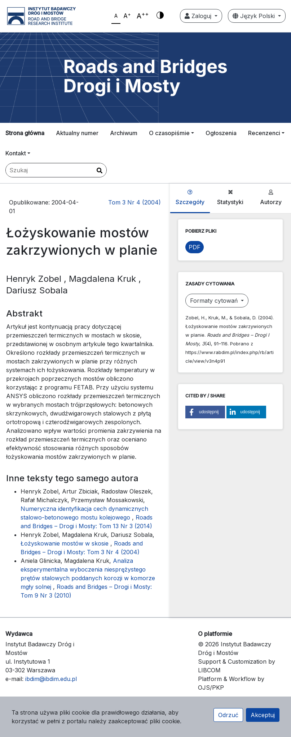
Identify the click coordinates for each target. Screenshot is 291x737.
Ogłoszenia (221, 133)
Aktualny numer (77, 133)
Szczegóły (190, 198)
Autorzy (271, 198)
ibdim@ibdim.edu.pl (51, 678)
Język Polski (255, 16)
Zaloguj (199, 16)
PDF (194, 247)
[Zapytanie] (56, 170)
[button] (205, 412)
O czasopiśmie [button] (169, 133)
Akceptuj (263, 715)
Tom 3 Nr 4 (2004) (134, 202)
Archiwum (123, 133)
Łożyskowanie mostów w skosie (65, 543)
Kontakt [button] (15, 153)
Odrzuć (228, 715)
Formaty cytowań (214, 300)
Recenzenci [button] (264, 133)
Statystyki (230, 198)
